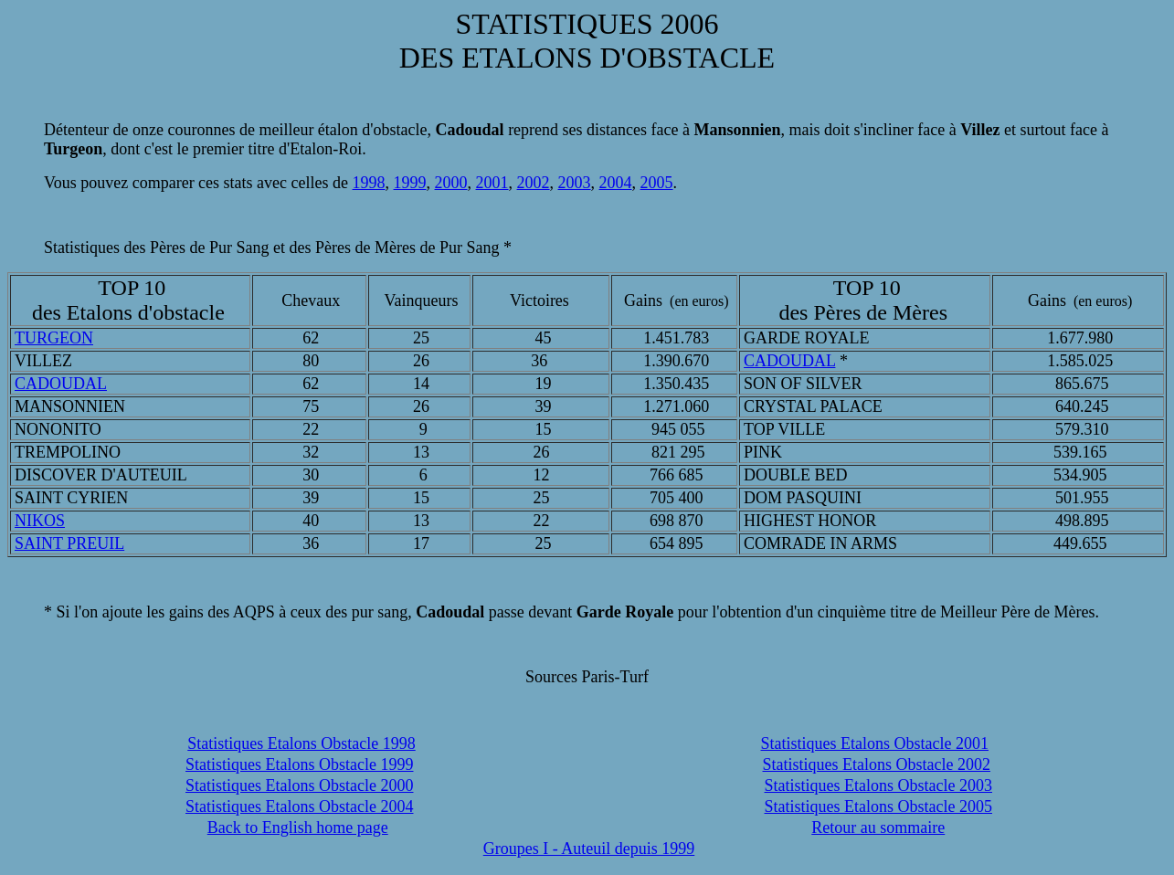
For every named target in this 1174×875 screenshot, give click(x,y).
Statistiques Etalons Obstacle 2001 (875, 743)
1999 (410, 183)
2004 (615, 183)
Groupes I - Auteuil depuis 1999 (588, 848)
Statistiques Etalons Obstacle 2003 (878, 785)
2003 (574, 183)
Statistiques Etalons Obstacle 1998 (301, 743)
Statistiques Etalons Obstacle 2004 (299, 806)
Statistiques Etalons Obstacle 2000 (299, 785)
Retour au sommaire (878, 827)
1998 (369, 183)
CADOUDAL (789, 361)
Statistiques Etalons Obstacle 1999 (299, 764)
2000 (451, 183)
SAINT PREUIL (69, 543)
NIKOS (40, 520)
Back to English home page (297, 827)
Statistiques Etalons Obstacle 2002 (876, 764)
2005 (656, 183)
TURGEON (54, 338)
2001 (492, 183)
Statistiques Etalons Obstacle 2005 (878, 806)
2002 (533, 183)
